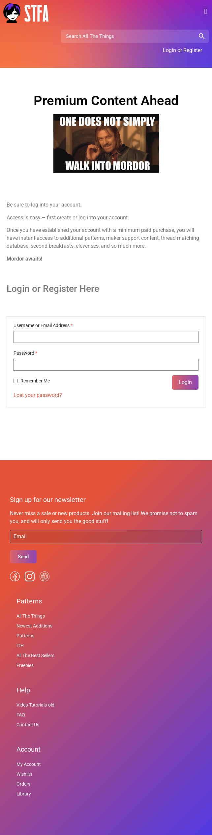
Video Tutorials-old (35, 705)
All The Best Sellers (35, 655)
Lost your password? (38, 395)
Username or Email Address (43, 325)
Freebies (25, 665)
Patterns (25, 635)
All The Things (30, 616)
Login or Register (182, 50)
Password (25, 353)
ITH (20, 645)
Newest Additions (34, 625)
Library (23, 793)
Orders (23, 784)
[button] (205, 11)
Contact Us (27, 724)
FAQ (20, 714)
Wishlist (24, 774)
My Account (28, 764)
